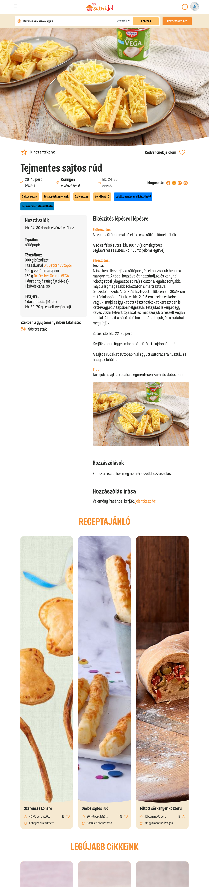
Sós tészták (33, 329)
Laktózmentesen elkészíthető (133, 196)
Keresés (146, 21)
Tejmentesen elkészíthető (37, 206)
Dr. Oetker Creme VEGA (51, 275)
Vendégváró (102, 196)
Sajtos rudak (29, 196)
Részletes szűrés (177, 21)
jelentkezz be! (146, 501)
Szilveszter (81, 196)
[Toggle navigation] (15, 7)
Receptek (121, 21)
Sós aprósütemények (56, 196)
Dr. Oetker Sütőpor (58, 265)
